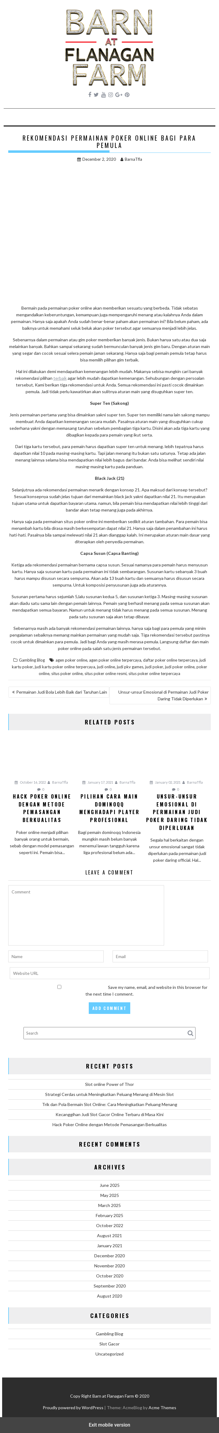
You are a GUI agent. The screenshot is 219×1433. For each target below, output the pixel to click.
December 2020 (109, 1255)
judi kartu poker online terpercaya (65, 666)
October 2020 (109, 1275)
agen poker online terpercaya (115, 660)
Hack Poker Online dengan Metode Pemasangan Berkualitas (109, 1124)
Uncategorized (109, 1353)
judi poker (154, 666)
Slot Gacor (109, 1343)
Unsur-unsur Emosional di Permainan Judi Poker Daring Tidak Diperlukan (163, 695)
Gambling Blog (32, 660)
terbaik (60, 378)
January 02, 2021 (165, 782)
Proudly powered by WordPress (73, 1407)
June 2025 (110, 1185)
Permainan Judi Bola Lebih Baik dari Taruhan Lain (61, 692)
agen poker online (71, 660)
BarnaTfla (131, 159)
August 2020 (109, 1295)
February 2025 (109, 1215)
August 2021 (109, 1235)
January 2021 (109, 1245)
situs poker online (67, 673)
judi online (106, 666)
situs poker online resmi (105, 673)
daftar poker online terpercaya (170, 660)
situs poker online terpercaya (154, 673)
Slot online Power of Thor (109, 1084)
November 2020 (109, 1265)
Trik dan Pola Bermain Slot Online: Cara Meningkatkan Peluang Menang (109, 1104)
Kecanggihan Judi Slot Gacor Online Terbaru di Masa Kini (109, 1114)
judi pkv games (130, 666)
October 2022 (109, 1225)
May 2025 (109, 1195)
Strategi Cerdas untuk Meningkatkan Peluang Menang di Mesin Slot (109, 1094)
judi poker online (180, 666)
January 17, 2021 (97, 782)
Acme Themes (162, 1407)
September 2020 (110, 1285)
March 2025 (109, 1205)
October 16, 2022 (30, 782)
